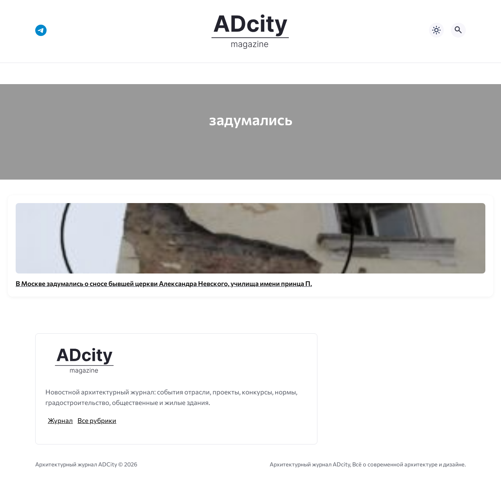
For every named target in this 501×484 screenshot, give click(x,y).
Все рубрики (96, 420)
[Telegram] (41, 30)
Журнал (60, 420)
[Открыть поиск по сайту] (458, 30)
